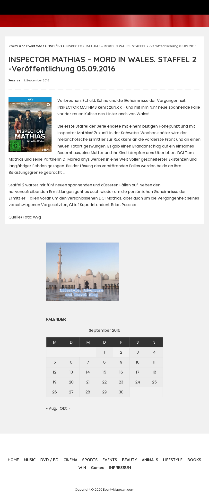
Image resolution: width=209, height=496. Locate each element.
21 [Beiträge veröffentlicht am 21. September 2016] (88, 382)
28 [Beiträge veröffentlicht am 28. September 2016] (88, 392)
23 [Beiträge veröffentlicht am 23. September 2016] (121, 382)
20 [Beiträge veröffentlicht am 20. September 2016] (71, 382)
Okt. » (65, 408)
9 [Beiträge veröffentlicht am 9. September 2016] (121, 362)
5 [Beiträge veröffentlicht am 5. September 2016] (54, 362)
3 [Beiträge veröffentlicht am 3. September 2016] (138, 352)
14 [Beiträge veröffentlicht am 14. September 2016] (88, 372)
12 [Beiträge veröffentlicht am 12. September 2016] (54, 372)
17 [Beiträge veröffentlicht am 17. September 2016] (137, 372)
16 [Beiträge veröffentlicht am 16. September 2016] (121, 372)
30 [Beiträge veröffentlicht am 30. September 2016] (121, 392)
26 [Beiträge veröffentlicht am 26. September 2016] (54, 392)
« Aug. (51, 408)
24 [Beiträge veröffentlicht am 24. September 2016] (137, 382)
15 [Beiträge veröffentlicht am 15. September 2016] (104, 372)
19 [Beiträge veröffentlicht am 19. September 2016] (54, 382)
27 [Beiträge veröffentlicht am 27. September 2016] (71, 392)
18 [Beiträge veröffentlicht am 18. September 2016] (154, 372)
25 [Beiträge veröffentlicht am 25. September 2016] (154, 382)
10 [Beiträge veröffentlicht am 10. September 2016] (137, 362)
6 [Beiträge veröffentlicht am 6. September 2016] (71, 362)
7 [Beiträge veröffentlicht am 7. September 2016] (88, 362)
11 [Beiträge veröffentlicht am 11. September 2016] (154, 362)
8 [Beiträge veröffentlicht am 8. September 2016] (104, 362)
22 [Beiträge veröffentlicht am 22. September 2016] (104, 382)
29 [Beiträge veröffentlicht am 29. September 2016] (104, 392)
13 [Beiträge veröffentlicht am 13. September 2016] (71, 372)
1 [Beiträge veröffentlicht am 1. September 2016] (104, 352)
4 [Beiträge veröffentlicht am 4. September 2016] (154, 352)
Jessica (14, 80)
